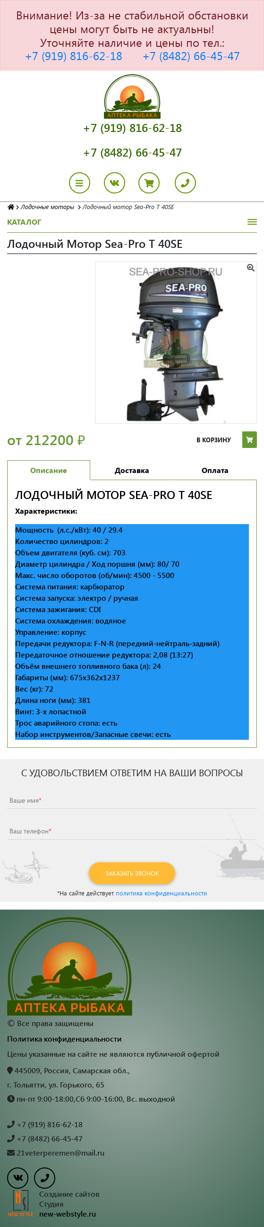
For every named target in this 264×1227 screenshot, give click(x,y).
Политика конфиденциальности (64, 1038)
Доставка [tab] (132, 470)
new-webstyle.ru (67, 1213)
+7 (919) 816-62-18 (73, 55)
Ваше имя (25, 800)
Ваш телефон (30, 830)
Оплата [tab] (215, 470)
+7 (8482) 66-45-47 (191, 55)
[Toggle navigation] (85, 183)
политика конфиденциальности (161, 893)
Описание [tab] (48, 470)
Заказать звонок (132, 873)
